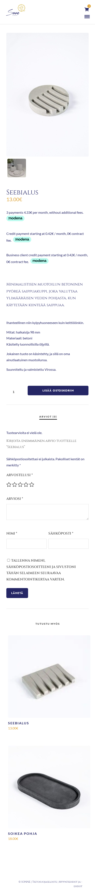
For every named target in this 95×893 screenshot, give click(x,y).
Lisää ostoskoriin (58, 391)
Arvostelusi (19, 475)
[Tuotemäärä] (15, 392)
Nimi (11, 533)
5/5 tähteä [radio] (31, 484)
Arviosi (14, 498)
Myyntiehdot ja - (70, 881)
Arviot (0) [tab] (48, 416)
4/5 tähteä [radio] (25, 484)
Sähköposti (60, 533)
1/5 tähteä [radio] (8, 484)
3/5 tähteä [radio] (20, 484)
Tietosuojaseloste (44, 881)
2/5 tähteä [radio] (14, 484)
